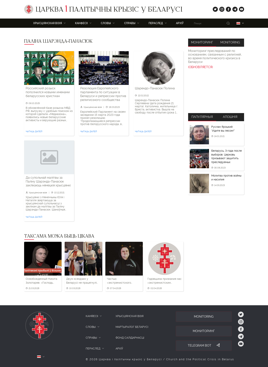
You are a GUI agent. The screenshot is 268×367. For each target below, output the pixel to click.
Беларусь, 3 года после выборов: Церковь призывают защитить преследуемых (226, 156)
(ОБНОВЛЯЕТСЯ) (200, 67)
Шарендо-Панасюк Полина (155, 88)
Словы (106, 23)
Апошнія (230, 117)
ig (220, 8)
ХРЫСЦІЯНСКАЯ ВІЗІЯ (47, 23)
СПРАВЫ (91, 337)
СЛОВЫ (91, 326)
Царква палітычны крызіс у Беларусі (109, 10)
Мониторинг (202, 42)
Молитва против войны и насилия (226, 177)
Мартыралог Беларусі (132, 326)
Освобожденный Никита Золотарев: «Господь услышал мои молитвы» (41, 281)
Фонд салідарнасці (130, 337)
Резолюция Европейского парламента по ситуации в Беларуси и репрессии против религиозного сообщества (103, 94)
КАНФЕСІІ (92, 316)
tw (214, 8)
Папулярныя (202, 117)
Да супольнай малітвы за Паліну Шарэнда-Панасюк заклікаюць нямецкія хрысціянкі (48, 181)
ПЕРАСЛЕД (156, 23)
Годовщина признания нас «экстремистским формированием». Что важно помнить (164, 281)
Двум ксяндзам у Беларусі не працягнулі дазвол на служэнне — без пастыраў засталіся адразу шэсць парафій (81, 281)
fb (227, 8)
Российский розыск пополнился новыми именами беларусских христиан (48, 92)
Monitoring (230, 42)
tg (233, 8)
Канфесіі (81, 23)
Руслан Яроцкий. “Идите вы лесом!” (223, 128)
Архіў (180, 23)
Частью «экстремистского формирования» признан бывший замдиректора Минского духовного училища (123, 281)
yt (240, 8)
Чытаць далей (34, 131)
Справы (129, 23)
